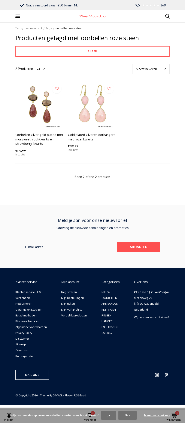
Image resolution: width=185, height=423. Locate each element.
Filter (92, 51)
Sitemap (20, 344)
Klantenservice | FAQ (29, 292)
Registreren (69, 292)
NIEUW (105, 292)
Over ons (21, 350)
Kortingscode (24, 356)
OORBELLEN (109, 298)
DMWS (57, 395)
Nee (127, 415)
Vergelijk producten (74, 315)
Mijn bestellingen (72, 298)
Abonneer (138, 247)
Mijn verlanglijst (71, 309)
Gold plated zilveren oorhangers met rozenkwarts (91, 136)
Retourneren (23, 303)
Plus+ (68, 395)
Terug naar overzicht (28, 28)
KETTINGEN (108, 309)
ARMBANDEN (109, 303)
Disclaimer (22, 338)
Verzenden (22, 298)
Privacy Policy (23, 332)
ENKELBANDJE (110, 327)
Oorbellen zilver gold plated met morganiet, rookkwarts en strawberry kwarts (39, 139)
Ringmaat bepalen (27, 321)
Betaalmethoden (26, 315)
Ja (109, 415)
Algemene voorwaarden (31, 327)
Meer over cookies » (157, 415)
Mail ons (32, 374)
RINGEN (106, 315)
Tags (49, 28)
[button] (18, 16)
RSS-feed (80, 395)
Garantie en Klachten (28, 309)
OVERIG (106, 332)
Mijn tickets (68, 303)
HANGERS (107, 321)
